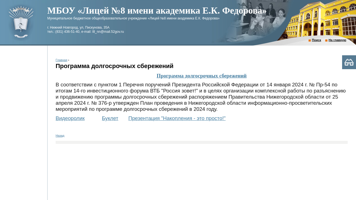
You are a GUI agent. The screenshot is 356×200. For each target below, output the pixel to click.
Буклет (110, 118)
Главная (61, 60)
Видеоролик (70, 118)
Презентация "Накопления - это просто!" (177, 118)
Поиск (316, 40)
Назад (60, 135)
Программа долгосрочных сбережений (202, 76)
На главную (337, 40)
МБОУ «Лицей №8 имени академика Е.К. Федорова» (157, 11)
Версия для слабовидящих (349, 62)
